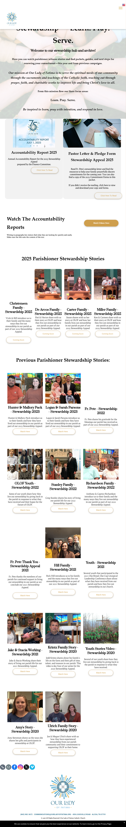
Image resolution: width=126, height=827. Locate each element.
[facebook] (14, 767)
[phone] (2, 767)
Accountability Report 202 (33, 152)
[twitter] (26, 767)
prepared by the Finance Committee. (34, 164)
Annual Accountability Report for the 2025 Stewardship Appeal (34, 160)
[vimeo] (32, 767)
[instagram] (20, 767)
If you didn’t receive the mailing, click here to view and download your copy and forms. (92, 186)
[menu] (120, 8)
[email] (8, 767)
